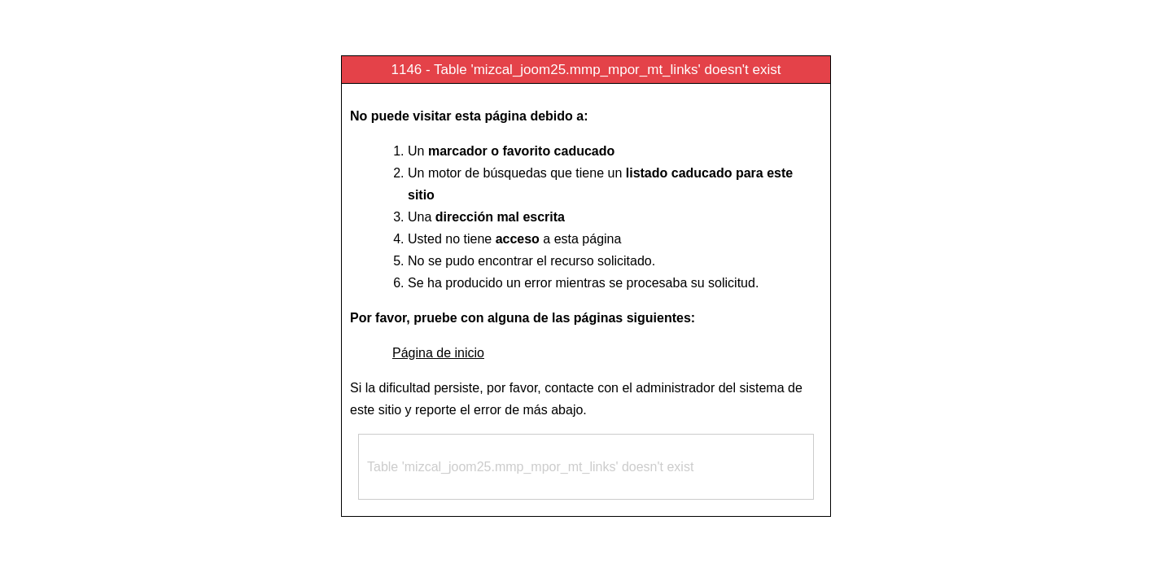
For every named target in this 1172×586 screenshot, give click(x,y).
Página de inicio (438, 353)
